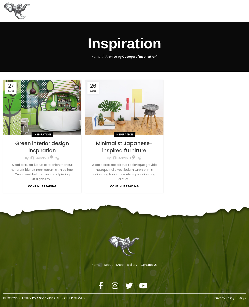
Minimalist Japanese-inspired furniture (124, 147)
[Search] (235, 11)
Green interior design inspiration (42, 147)
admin (41, 158)
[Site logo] (17, 11)
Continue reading (42, 186)
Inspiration (42, 134)
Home (96, 57)
